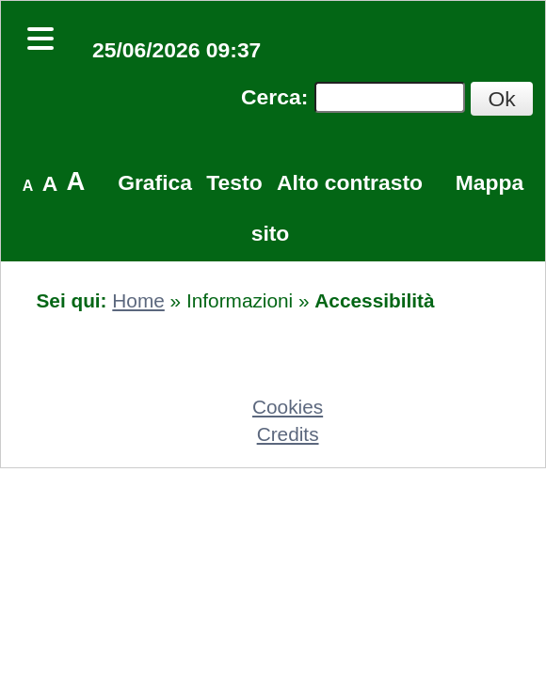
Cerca (271, 97)
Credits (288, 434)
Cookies (287, 406)
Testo (234, 182)
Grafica (155, 182)
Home (138, 300)
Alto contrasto (350, 182)
